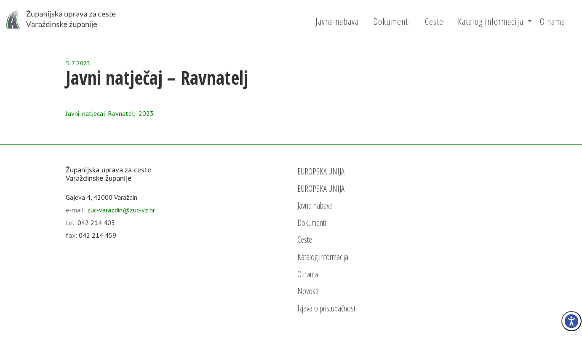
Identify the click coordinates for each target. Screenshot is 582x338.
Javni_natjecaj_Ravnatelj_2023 (110, 113)
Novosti (307, 291)
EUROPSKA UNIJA (320, 171)
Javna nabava (337, 21)
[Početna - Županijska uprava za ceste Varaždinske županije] (61, 19)
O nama (552, 21)
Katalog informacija (490, 21)
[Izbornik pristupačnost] (571, 321)
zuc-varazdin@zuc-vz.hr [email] (121, 210)
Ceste (434, 21)
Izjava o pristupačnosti (327, 308)
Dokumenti (392, 21)
